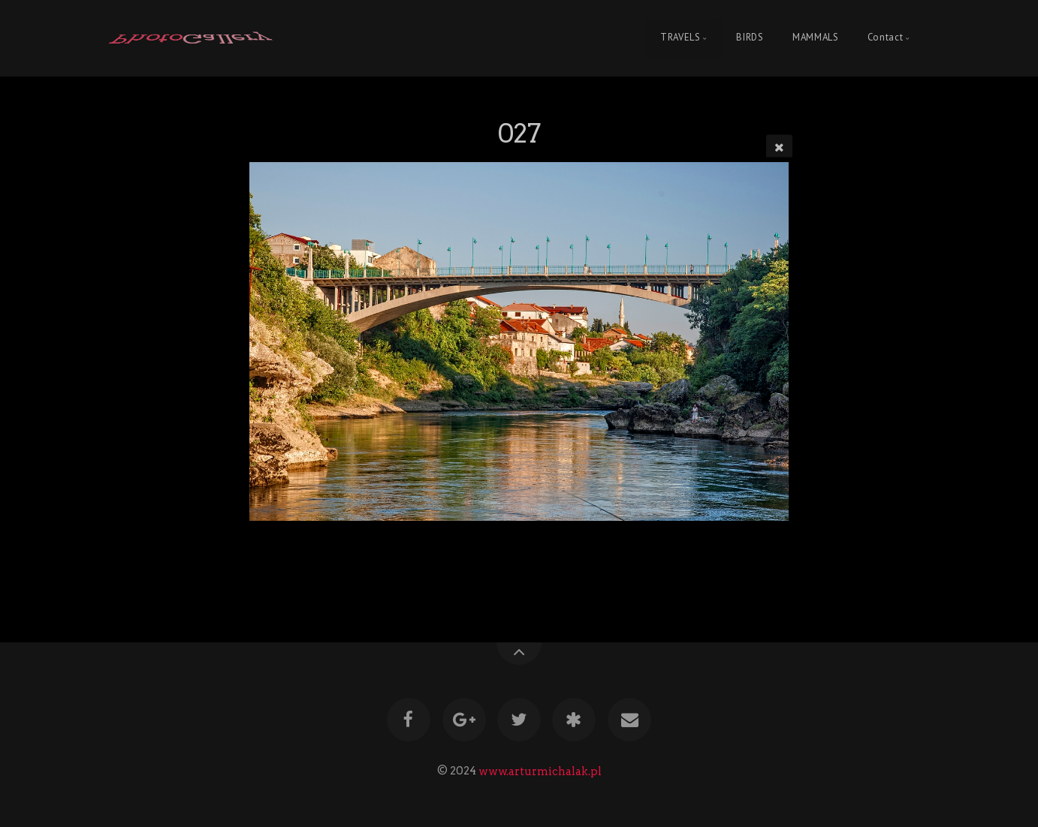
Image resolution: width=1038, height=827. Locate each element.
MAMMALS (815, 38)
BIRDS (749, 38)
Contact (885, 38)
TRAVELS (680, 38)
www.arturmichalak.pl (540, 770)
